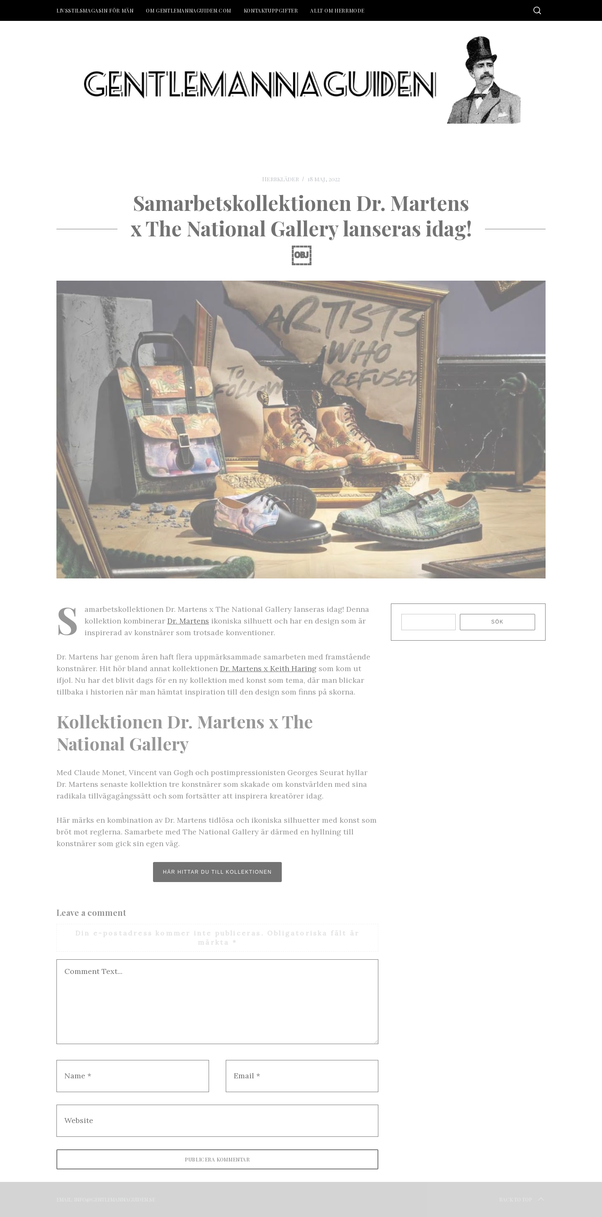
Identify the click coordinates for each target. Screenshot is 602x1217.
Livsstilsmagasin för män (94, 10)
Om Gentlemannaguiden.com (188, 10)
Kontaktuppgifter (271, 10)
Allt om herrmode (337, 10)
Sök (497, 622)
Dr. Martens (188, 621)
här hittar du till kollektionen (217, 872)
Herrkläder (280, 179)
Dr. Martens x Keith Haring (268, 668)
